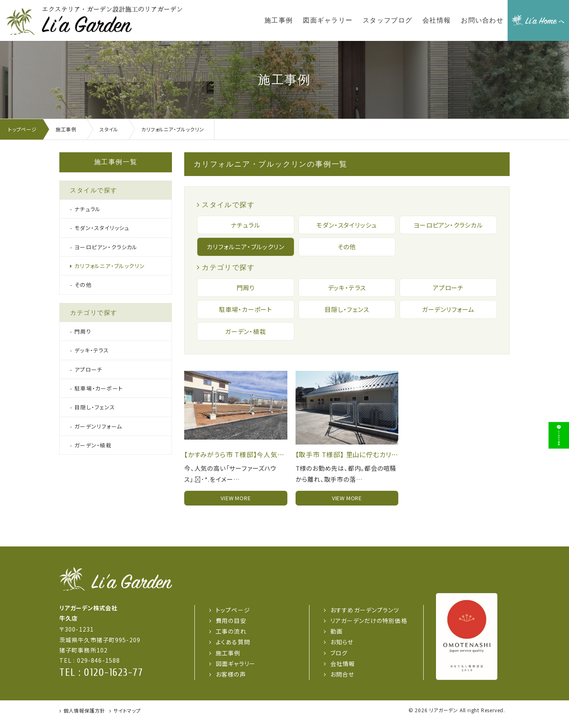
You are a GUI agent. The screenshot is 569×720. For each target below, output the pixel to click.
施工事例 (228, 653)
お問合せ (342, 674)
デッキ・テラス (347, 287)
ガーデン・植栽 (245, 331)
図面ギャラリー (235, 663)
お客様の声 (231, 674)
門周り (246, 287)
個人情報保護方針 (84, 710)
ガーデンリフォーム (448, 309)
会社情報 (342, 663)
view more (236, 498)
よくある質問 (233, 642)
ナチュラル (245, 225)
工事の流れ (231, 631)
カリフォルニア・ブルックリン (245, 246)
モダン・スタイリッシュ (346, 225)
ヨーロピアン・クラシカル (448, 225)
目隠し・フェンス (347, 309)
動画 (336, 631)
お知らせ (341, 642)
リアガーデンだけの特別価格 (368, 620)
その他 (347, 246)
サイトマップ (127, 710)
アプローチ (448, 287)
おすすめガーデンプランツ (364, 610)
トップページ (233, 610)
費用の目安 (231, 620)
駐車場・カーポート (245, 309)
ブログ (339, 653)
